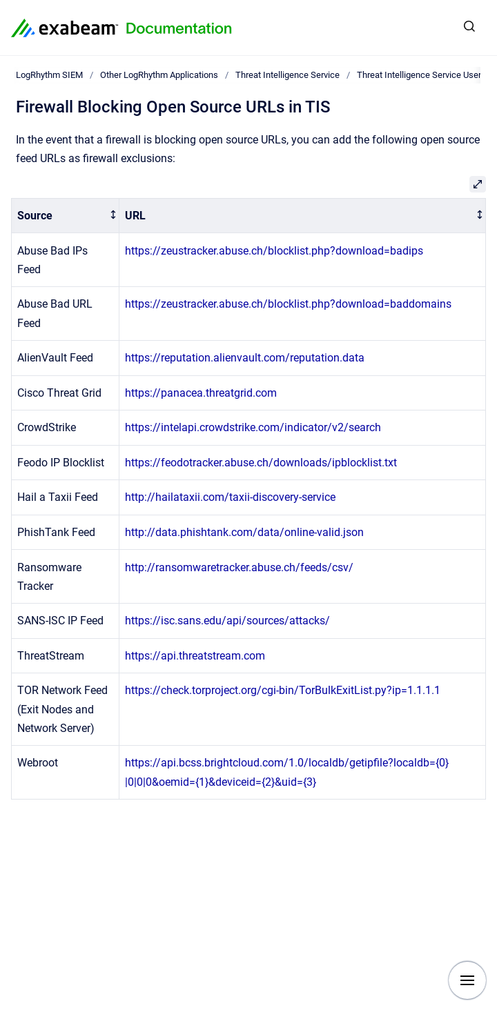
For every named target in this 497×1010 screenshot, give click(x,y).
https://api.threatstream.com (195, 655)
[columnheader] (65, 215)
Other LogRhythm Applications (159, 75)
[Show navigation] (467, 980)
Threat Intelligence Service (287, 75)
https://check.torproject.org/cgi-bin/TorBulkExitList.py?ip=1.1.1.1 (282, 690)
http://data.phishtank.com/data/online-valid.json (244, 532)
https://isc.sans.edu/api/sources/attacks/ (227, 620)
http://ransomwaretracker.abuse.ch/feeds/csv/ (239, 567)
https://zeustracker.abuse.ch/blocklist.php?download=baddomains (288, 303)
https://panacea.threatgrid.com (201, 392)
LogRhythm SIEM (49, 75)
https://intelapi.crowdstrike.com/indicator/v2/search (253, 427)
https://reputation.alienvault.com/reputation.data (244, 357)
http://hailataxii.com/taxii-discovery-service (230, 497)
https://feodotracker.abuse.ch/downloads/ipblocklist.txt (261, 462)
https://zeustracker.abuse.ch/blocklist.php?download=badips (274, 250)
